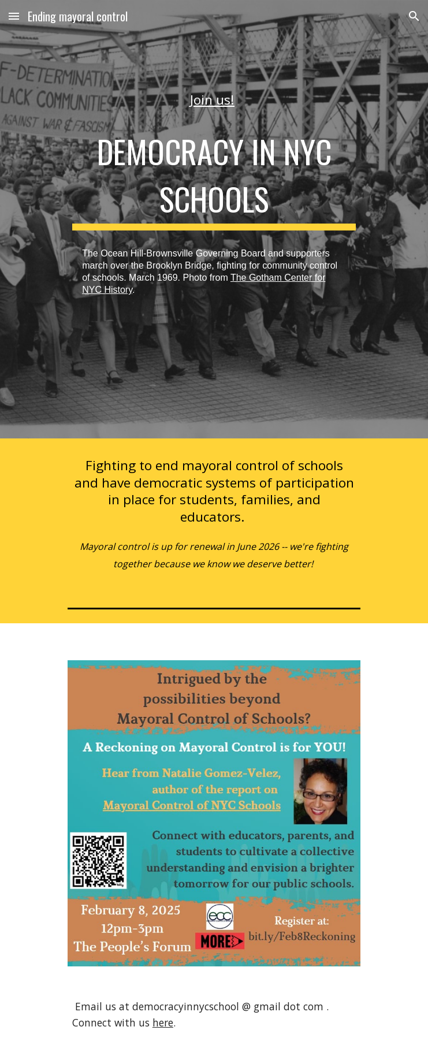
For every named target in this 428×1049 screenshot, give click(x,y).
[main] (214, 99)
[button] (14, 16)
